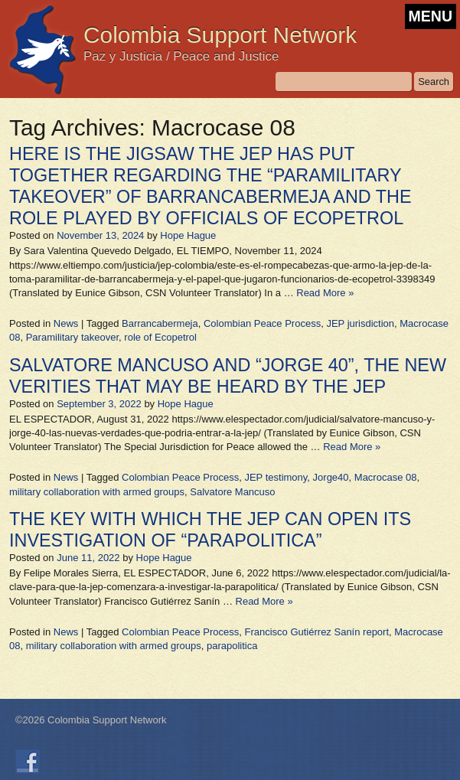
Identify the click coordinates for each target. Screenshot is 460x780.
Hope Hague (188, 235)
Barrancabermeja (160, 323)
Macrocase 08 (385, 477)
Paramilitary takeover (72, 337)
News (66, 323)
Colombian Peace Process (262, 323)
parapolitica (232, 645)
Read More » (325, 293)
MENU (430, 16)
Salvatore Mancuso (232, 492)
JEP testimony (275, 477)
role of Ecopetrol (160, 337)
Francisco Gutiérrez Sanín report (316, 632)
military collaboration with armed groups (96, 492)
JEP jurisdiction (360, 323)
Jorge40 (331, 477)
